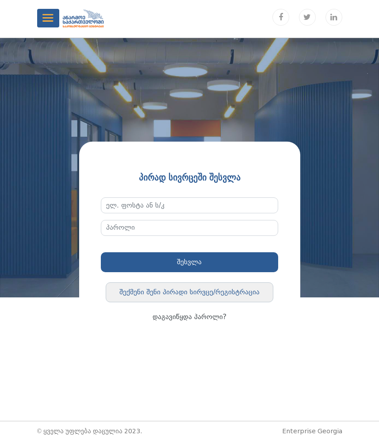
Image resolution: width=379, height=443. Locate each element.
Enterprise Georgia (312, 431)
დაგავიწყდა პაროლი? (189, 317)
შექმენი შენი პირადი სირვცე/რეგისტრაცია (189, 292)
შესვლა (189, 262)
